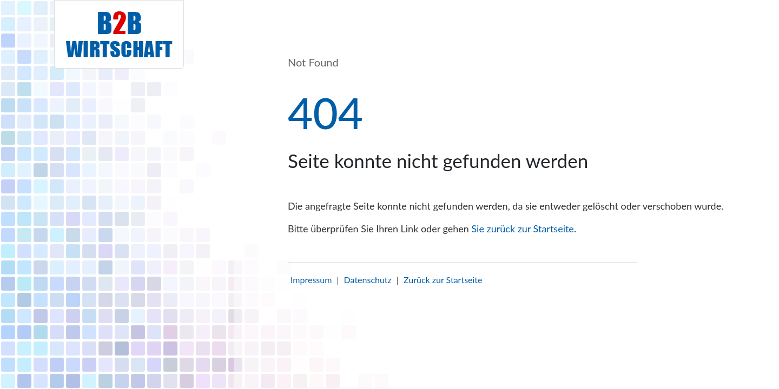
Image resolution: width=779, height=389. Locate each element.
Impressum (311, 279)
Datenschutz (368, 279)
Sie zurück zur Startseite (522, 228)
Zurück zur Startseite (443, 279)
